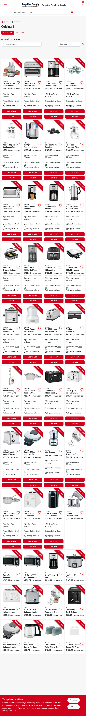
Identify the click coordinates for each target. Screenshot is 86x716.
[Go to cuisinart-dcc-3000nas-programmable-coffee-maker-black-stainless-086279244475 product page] (32, 211)
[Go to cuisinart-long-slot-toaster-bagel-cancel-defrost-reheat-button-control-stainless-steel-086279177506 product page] (53, 334)
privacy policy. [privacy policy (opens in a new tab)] (11, 708)
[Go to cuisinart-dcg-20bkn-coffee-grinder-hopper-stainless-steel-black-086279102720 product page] (53, 519)
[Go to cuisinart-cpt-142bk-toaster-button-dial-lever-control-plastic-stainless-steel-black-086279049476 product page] (53, 396)
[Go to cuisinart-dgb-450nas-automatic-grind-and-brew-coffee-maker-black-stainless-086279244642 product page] (53, 211)
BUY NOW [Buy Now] (12, 116)
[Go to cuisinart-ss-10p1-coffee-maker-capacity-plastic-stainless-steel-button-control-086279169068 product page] (32, 150)
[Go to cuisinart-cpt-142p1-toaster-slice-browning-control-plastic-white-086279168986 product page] (74, 396)
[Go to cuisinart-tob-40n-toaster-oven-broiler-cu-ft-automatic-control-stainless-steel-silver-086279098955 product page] (11, 211)
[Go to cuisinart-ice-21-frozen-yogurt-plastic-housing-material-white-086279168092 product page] (32, 334)
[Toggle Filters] (83, 44)
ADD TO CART (11, 111)
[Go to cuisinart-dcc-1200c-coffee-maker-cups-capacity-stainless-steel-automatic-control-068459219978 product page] (53, 567)
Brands (8, 22)
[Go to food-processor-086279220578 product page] (11, 150)
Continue (73, 700)
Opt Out (74, 707)
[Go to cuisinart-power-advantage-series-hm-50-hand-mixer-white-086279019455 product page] (74, 457)
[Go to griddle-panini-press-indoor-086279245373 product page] (11, 273)
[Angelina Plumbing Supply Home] (30, 5)
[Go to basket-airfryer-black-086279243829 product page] (53, 273)
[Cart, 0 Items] (81, 3)
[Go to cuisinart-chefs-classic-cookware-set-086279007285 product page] (53, 150)
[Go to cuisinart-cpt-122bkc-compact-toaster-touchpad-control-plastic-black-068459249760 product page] (74, 602)
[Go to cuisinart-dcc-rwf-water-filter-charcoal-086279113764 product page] (53, 637)
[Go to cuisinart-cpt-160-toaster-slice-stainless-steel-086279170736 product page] (11, 457)
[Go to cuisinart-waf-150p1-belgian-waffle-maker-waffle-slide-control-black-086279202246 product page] (74, 273)
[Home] (2, 22)
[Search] (72, 12)
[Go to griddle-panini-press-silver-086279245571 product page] (74, 334)
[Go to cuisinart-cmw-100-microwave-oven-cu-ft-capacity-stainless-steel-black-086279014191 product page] (32, 567)
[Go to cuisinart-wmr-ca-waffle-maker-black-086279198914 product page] (32, 457)
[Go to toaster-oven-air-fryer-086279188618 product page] (32, 89)
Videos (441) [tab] (20, 33)
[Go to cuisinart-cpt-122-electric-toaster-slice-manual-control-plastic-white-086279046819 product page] (32, 519)
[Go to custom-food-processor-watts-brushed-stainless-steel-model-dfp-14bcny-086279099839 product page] (11, 89)
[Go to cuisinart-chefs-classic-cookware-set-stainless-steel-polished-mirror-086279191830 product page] (74, 89)
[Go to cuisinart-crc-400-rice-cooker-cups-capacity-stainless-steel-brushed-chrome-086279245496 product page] (11, 334)
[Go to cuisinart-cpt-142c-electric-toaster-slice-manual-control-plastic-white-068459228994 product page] (11, 602)
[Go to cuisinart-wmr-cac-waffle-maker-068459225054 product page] (11, 637)
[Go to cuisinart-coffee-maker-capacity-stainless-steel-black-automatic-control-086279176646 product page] (32, 273)
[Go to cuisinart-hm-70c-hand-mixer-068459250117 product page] (53, 602)
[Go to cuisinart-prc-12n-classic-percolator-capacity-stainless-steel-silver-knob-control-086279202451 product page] (74, 211)
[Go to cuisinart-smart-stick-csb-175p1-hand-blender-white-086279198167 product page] (11, 396)
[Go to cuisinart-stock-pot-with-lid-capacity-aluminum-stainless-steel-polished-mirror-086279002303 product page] (32, 396)
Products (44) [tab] (7, 33)
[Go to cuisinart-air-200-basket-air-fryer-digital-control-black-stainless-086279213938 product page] (74, 637)
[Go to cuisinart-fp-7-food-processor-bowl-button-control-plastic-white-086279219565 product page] (74, 150)
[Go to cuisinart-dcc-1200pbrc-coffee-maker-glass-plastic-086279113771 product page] (32, 637)
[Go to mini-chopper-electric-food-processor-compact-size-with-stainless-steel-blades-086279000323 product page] (53, 457)
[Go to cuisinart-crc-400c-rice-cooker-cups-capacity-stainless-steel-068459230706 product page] (32, 602)
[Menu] (5, 5)
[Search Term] (43, 12)
